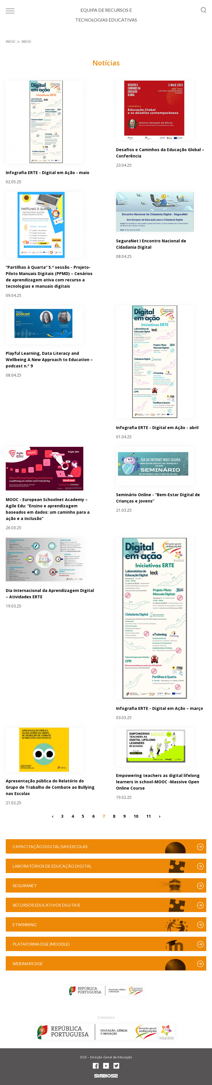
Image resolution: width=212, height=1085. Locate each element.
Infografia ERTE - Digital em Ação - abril (157, 427)
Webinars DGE (28, 963)
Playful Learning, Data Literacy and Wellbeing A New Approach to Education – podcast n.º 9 (49, 359)
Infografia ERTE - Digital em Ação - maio (47, 172)
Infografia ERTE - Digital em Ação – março (159, 708)
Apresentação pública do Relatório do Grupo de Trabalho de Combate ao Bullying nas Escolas (50, 787)
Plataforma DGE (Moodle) (41, 944)
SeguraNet (25, 885)
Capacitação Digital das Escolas (50, 846)
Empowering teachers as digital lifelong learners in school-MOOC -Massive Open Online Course (158, 782)
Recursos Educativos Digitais (46, 905)
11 (148, 816)
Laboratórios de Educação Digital (52, 866)
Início (10, 42)
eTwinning (24, 924)
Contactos (106, 1017)
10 (136, 816)
